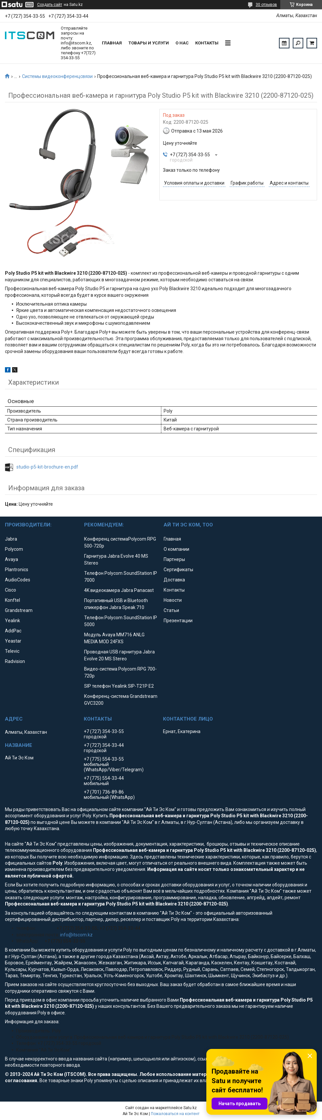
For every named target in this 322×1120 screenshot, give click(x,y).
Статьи (171, 610)
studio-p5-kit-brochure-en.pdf (47, 467)
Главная (112, 42)
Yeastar (13, 641)
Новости (173, 600)
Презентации (178, 620)
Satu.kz (190, 1108)
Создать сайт (49, 4)
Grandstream (19, 610)
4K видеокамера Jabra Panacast (119, 590)
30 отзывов (266, 4)
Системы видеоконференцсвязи (57, 76)
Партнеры (174, 559)
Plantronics (16, 569)
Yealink (12, 620)
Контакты (206, 42)
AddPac (13, 630)
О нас (182, 42)
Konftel (12, 600)
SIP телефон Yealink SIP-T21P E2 (119, 686)
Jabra (11, 539)
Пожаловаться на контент (175, 1113)
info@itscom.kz (76, 934)
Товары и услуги (148, 42)
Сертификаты (178, 569)
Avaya (11, 559)
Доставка (174, 579)
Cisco (10, 590)
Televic (12, 651)
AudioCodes (17, 579)
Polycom (14, 549)
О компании (176, 549)
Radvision (15, 661)
